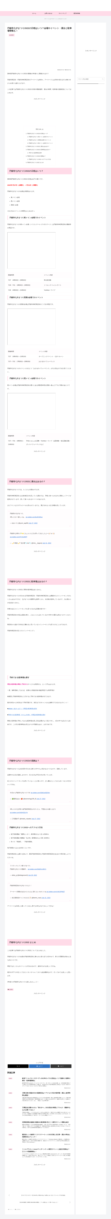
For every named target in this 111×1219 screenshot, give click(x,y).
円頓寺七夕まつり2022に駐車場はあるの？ (38, 150)
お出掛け (10, 991)
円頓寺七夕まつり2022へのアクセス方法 (39, 161)
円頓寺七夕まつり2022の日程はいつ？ (37, 133)
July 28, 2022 (32, 877)
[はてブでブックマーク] (39, 1068)
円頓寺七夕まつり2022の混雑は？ (36, 157)
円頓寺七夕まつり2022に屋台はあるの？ (38, 147)
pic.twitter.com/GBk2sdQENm (40, 794)
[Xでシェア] (18, 1068)
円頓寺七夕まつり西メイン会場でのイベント (41, 144)
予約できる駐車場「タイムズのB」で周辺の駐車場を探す (26, 716)
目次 (37, 129)
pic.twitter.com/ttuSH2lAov (34, 519)
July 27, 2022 (33, 525)
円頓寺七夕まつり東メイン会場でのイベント (41, 137)
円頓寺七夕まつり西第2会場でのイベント (40, 140)
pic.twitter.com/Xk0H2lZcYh (19, 814)
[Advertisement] (39, 112)
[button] (61, 1068)
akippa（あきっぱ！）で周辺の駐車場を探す (22, 710)
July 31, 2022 (47, 545)
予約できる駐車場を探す (35, 154)
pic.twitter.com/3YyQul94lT (18, 539)
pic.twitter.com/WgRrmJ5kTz (37, 871)
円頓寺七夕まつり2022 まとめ (35, 164)
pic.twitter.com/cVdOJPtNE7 (56, 893)
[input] (90, 79)
